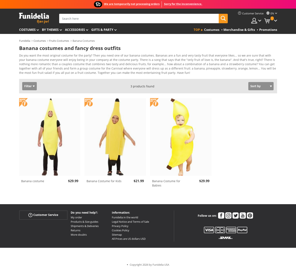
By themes (50, 30)
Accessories (75, 30)
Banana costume (32, 181)
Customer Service (43, 215)
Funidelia (24, 41)
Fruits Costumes (59, 41)
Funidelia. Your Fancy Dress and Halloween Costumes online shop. (34, 18)
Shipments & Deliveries (85, 226)
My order (76, 217)
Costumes (27, 30)
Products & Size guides (84, 222)
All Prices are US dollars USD (129, 239)
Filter (28, 86)
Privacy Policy (120, 226)
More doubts (79, 234)
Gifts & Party (102, 30)
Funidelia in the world (125, 217)
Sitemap (117, 234)
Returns (75, 230)
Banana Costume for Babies (166, 183)
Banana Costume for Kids (104, 181)
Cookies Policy (120, 230)
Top (197, 30)
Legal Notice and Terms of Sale (130, 222)
